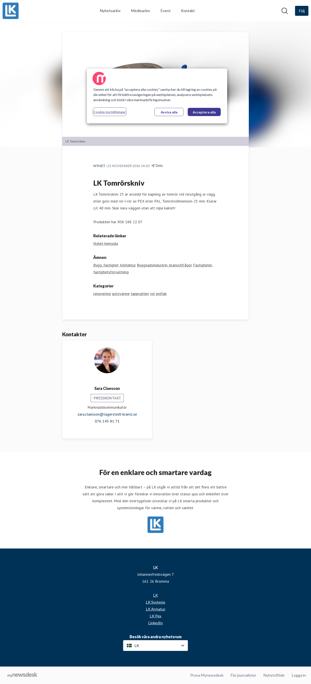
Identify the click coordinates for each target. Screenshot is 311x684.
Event (165, 10)
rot (152, 293)
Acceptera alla (204, 112)
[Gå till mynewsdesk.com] (22, 675)
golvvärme (121, 293)
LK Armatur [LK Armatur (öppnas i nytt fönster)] (155, 609)
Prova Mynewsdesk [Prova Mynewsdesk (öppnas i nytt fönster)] (207, 675)
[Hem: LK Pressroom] (11, 11)
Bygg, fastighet (106, 265)
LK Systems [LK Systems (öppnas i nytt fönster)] (155, 602)
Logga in (299, 675)
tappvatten (140, 293)
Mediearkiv (140, 10)
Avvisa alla (169, 112)
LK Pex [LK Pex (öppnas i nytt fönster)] (155, 616)
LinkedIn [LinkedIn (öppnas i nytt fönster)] (155, 622)
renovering (102, 293)
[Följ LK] (301, 11)
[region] (157, 96)
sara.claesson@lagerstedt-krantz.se (107, 414)
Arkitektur (128, 265)
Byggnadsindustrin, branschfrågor (164, 265)
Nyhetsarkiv (110, 10)
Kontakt (188, 10)
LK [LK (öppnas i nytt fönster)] (155, 595)
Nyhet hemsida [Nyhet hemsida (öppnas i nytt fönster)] (105, 243)
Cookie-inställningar (109, 112)
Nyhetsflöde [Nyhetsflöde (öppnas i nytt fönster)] (274, 675)
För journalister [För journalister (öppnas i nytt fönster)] (243, 675)
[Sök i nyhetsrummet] (284, 10)
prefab (161, 293)
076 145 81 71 (107, 421)
